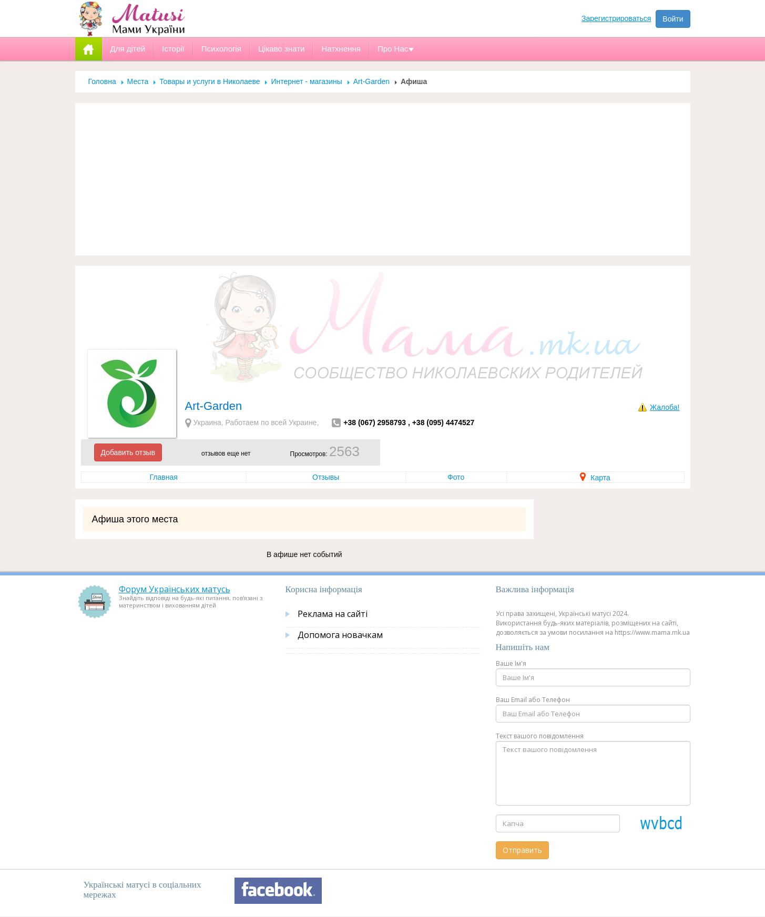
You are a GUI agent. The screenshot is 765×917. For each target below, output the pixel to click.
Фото (455, 477)
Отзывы (325, 477)
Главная (164, 477)
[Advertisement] (382, 179)
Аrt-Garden (371, 81)
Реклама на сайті (333, 614)
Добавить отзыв (128, 452)
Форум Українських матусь (174, 589)
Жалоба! (664, 407)
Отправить (522, 850)
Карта (595, 477)
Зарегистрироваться (616, 18)
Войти (672, 19)
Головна (102, 81)
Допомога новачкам (340, 635)
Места (138, 81)
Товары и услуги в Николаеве (209, 81)
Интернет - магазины (306, 81)
